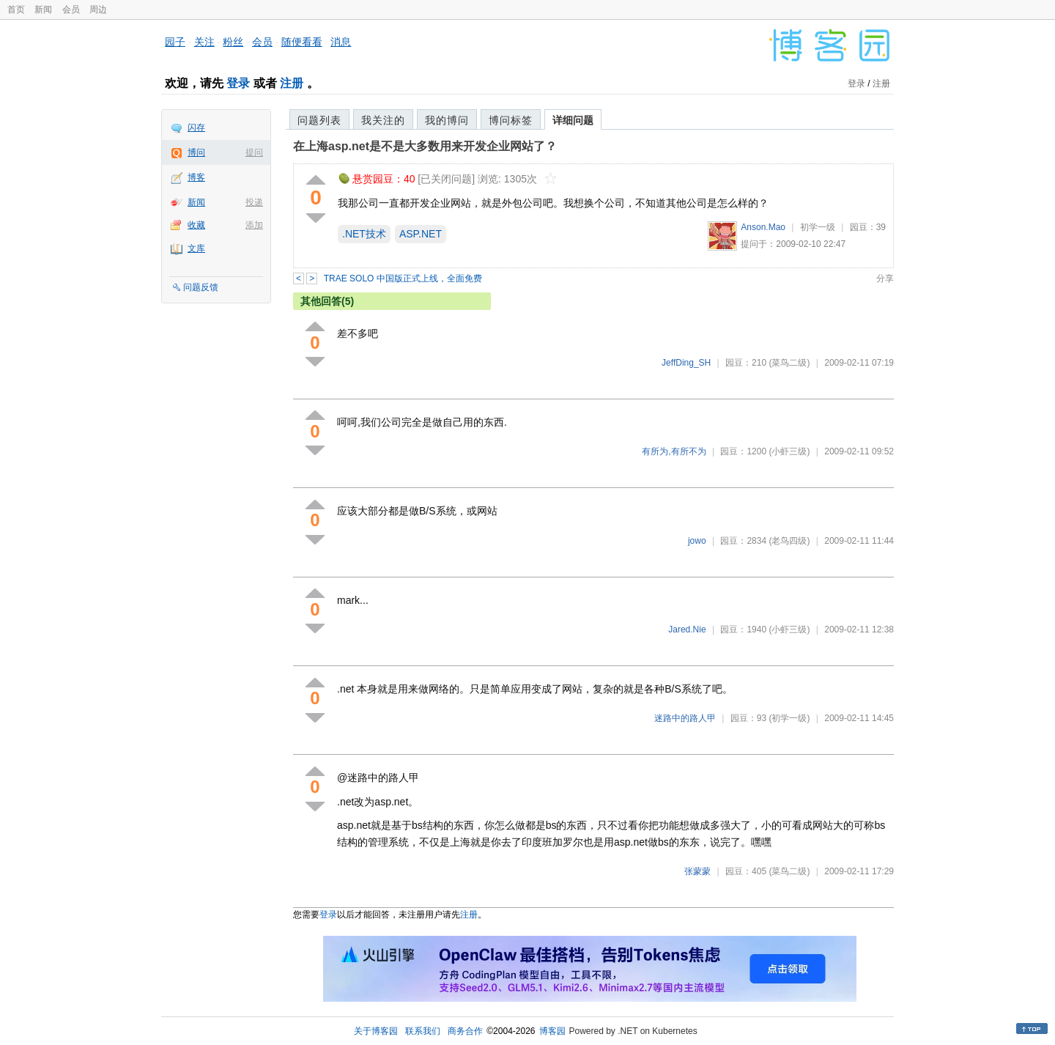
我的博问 (447, 120)
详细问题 (572, 120)
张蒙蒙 (697, 871)
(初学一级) (789, 718)
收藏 (196, 225)
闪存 (196, 127)
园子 (175, 42)
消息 (340, 42)
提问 (254, 152)
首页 (16, 9)
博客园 (552, 1031)
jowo (697, 541)
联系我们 (422, 1031)
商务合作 (465, 1031)
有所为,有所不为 (674, 451)
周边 (98, 9)
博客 (196, 177)
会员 (71, 9)
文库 (196, 248)
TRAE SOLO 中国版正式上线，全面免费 (403, 278)
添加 (254, 225)
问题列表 (319, 120)
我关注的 (383, 120)
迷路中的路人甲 (685, 718)
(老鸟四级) (789, 541)
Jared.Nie (687, 629)
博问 (196, 152)
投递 (254, 202)
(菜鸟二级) (789, 363)
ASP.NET (420, 234)
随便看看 (301, 42)
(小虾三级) (789, 451)
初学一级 (817, 227)
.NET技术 (364, 234)
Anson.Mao (763, 227)
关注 (204, 42)
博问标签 (511, 120)
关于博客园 (376, 1031)
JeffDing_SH (686, 363)
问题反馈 (200, 287)
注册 (291, 83)
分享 (885, 278)
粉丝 (233, 42)
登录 (238, 83)
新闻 (43, 9)
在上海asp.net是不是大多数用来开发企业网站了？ (425, 146)
